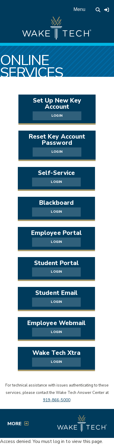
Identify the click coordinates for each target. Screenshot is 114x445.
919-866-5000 (56, 400)
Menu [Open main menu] (79, 9)
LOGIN (56, 115)
